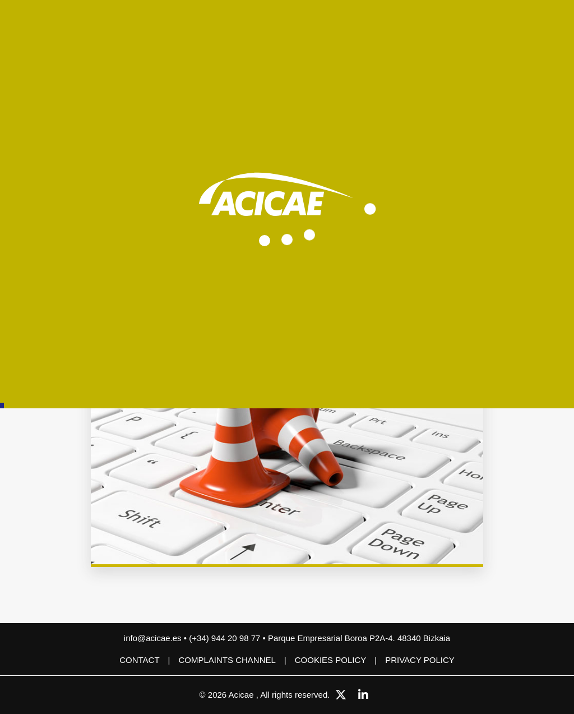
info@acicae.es (153, 638)
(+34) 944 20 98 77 (225, 638)
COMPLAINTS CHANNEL (226, 660)
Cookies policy (331, 660)
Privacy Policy (420, 660)
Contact (139, 660)
